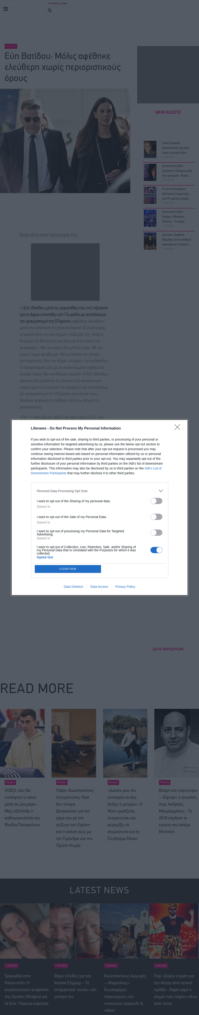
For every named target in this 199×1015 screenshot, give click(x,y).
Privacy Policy (125, 586)
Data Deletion (73, 586)
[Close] (178, 428)
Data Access (99, 586)
